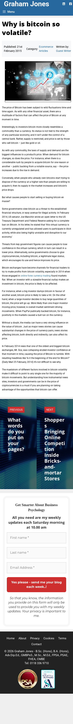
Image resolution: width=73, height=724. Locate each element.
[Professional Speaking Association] (28, 688)
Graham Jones (26, 4)
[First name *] (36, 537)
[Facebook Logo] (70, 3)
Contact (36, 644)
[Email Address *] (36, 567)
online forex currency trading (36, 275)
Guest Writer (63, 50)
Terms (62, 638)
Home (11, 638)
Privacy (35, 638)
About (22, 638)
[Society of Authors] (47, 688)
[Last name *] (36, 552)
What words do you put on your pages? (16, 434)
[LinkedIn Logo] (63, 3)
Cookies (48, 638)
